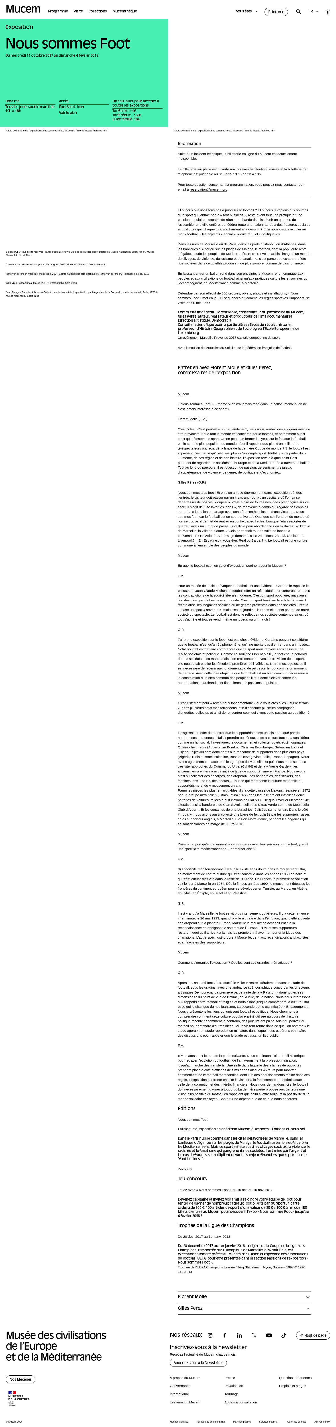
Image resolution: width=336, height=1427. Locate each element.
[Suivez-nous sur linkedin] (241, 1335)
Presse (229, 1378)
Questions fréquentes (295, 1378)
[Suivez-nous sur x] (256, 1335)
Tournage (231, 1394)
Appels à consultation (240, 1402)
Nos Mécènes (21, 1380)
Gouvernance (180, 1386)
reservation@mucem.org (208, 189)
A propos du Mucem (185, 1378)
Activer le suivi (322, 1421)
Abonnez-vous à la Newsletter (198, 1363)
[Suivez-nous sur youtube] (271, 1335)
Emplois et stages (292, 1386)
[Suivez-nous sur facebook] (227, 1335)
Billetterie (276, 12)
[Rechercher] (298, 12)
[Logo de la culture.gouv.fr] (19, 1399)
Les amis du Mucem (185, 1402)
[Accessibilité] (328, 12)
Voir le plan (68, 113)
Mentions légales (179, 1421)
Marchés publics (242, 1421)
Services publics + (269, 1421)
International (179, 1394)
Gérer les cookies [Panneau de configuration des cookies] (296, 1421)
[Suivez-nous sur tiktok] (285, 1335)
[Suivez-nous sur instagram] (212, 1335)
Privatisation (233, 1386)
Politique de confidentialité (210, 1421)
